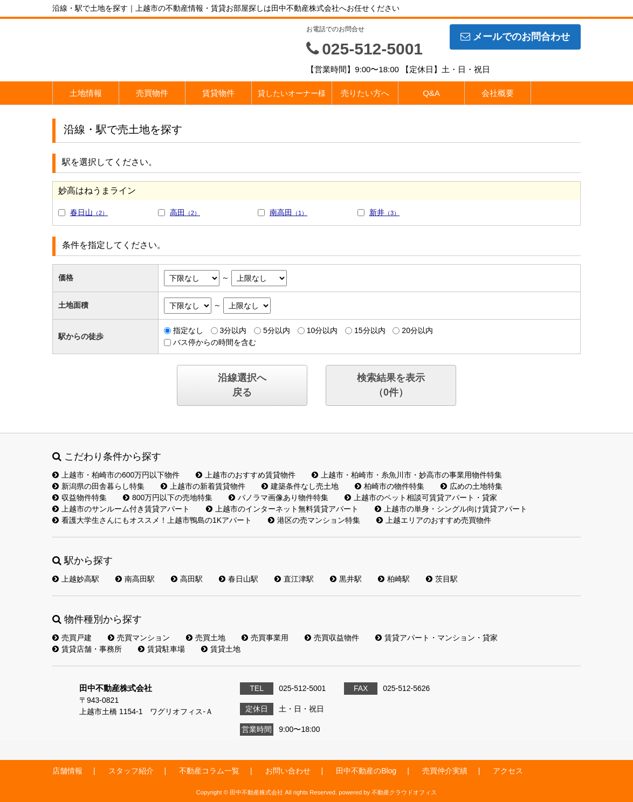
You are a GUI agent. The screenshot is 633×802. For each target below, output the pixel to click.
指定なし (188, 330)
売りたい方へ (365, 93)
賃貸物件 (218, 93)
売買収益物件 (332, 637)
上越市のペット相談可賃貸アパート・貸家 (421, 497)
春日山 (89, 212)
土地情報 (86, 93)
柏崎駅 (394, 579)
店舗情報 (67, 770)
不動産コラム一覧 (209, 770)
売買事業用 (265, 637)
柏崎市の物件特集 (389, 486)
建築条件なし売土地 (300, 486)
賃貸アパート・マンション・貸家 (436, 637)
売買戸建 (72, 637)
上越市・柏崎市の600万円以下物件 (116, 475)
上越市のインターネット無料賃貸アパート (282, 508)
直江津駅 (294, 579)
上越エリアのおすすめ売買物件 (433, 520)
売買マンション (139, 637)
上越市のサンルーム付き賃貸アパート (121, 508)
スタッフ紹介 (131, 770)
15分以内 (370, 330)
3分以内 (232, 330)
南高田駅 (135, 579)
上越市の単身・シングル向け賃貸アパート (451, 508)
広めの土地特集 (472, 486)
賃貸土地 (220, 649)
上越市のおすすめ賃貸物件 (245, 475)
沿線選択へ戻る (242, 385)
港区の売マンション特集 (314, 520)
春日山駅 (238, 579)
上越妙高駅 (75, 579)
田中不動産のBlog (366, 770)
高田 (185, 212)
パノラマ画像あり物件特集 (278, 497)
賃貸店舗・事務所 (87, 649)
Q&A (431, 93)
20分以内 (417, 330)
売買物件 (152, 93)
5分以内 (276, 330)
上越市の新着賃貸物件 (203, 486)
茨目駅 (442, 579)
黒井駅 (346, 579)
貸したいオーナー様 (292, 93)
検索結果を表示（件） (391, 385)
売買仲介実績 (444, 770)
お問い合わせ (288, 770)
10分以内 (322, 330)
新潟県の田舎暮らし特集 (98, 486)
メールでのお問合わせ (515, 36)
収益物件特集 (79, 497)
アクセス (508, 770)
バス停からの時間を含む (214, 342)
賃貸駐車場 (161, 649)
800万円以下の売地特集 (167, 497)
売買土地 (205, 637)
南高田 (288, 212)
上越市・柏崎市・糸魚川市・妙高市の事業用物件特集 (407, 475)
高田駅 (187, 579)
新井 (384, 212)
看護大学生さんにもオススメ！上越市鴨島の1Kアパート (152, 520)
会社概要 (497, 93)
